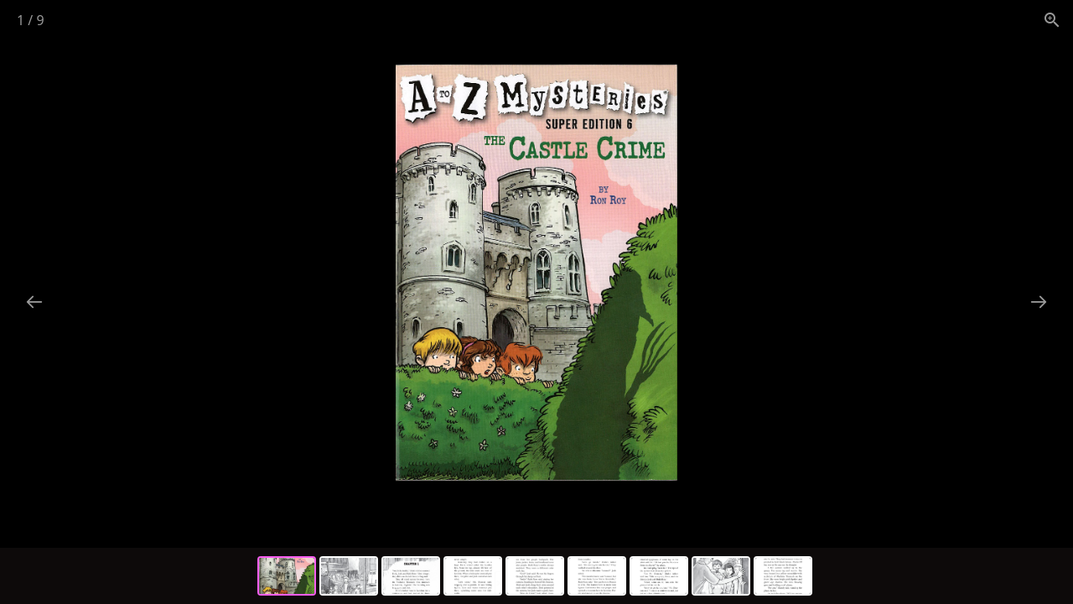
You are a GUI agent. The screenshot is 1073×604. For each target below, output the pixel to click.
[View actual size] (1052, 19)
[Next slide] (1038, 301)
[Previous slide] (34, 301)
